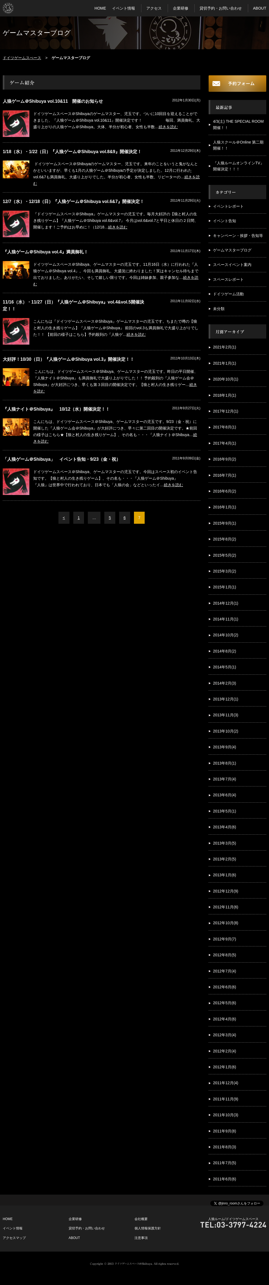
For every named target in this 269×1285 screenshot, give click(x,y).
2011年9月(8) (224, 1131)
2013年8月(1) (224, 763)
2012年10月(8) (225, 923)
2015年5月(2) (224, 555)
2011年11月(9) (225, 1099)
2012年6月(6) (224, 987)
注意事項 (141, 1238)
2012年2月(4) (224, 1051)
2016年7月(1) (224, 475)
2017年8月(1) (224, 427)
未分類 (219, 309)
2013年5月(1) (224, 811)
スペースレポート (228, 279)
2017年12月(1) (225, 411)
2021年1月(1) (224, 363)
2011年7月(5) (224, 1163)
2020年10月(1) (225, 379)
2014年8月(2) (224, 651)
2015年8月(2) (224, 539)
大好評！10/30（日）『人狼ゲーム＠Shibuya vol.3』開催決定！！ (68, 359)
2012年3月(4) (224, 1035)
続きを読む (168, 127)
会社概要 (141, 1219)
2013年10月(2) (225, 731)
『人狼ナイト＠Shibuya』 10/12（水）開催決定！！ (56, 409)
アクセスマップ (14, 1238)
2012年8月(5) (224, 955)
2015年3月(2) (224, 571)
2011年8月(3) (224, 1147)
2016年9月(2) (224, 459)
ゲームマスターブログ (232, 250)
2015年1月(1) (224, 587)
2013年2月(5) (224, 859)
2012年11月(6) (225, 907)
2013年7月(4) (224, 779)
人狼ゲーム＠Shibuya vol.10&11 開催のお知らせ (53, 101)
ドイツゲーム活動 (228, 294)
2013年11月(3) (225, 715)
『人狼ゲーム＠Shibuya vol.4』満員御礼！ (45, 252)
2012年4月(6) (224, 1019)
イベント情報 (123, 8)
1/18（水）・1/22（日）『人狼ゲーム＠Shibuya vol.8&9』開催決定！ (72, 151)
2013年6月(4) (224, 795)
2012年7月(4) (224, 971)
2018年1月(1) (224, 395)
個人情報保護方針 (147, 1228)
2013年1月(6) (224, 875)
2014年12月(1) (225, 603)
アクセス (154, 8)
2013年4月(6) (224, 827)
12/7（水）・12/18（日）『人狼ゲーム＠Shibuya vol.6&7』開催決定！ (73, 201)
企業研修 (180, 8)
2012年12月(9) (225, 891)
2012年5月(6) (224, 1003)
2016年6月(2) (224, 491)
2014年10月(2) (225, 635)
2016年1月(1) (224, 507)
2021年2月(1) (224, 347)
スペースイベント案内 (232, 264)
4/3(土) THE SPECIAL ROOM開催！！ (238, 124)
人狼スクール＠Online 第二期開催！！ (238, 145)
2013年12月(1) (225, 699)
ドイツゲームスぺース (22, 58)
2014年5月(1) (224, 667)
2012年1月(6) (224, 1067)
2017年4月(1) (224, 443)
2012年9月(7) (224, 939)
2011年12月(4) (225, 1083)
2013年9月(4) (224, 747)
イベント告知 (224, 221)
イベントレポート (228, 206)
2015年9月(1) (224, 523)
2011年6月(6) (224, 1179)
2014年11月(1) (225, 619)
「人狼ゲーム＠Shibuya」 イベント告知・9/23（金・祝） (62, 459)
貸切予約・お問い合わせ (221, 8)
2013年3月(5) (224, 843)
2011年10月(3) (225, 1115)
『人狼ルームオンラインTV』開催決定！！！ (238, 166)
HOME (100, 8)
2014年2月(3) (224, 683)
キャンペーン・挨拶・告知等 (238, 235)
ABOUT (259, 8)
